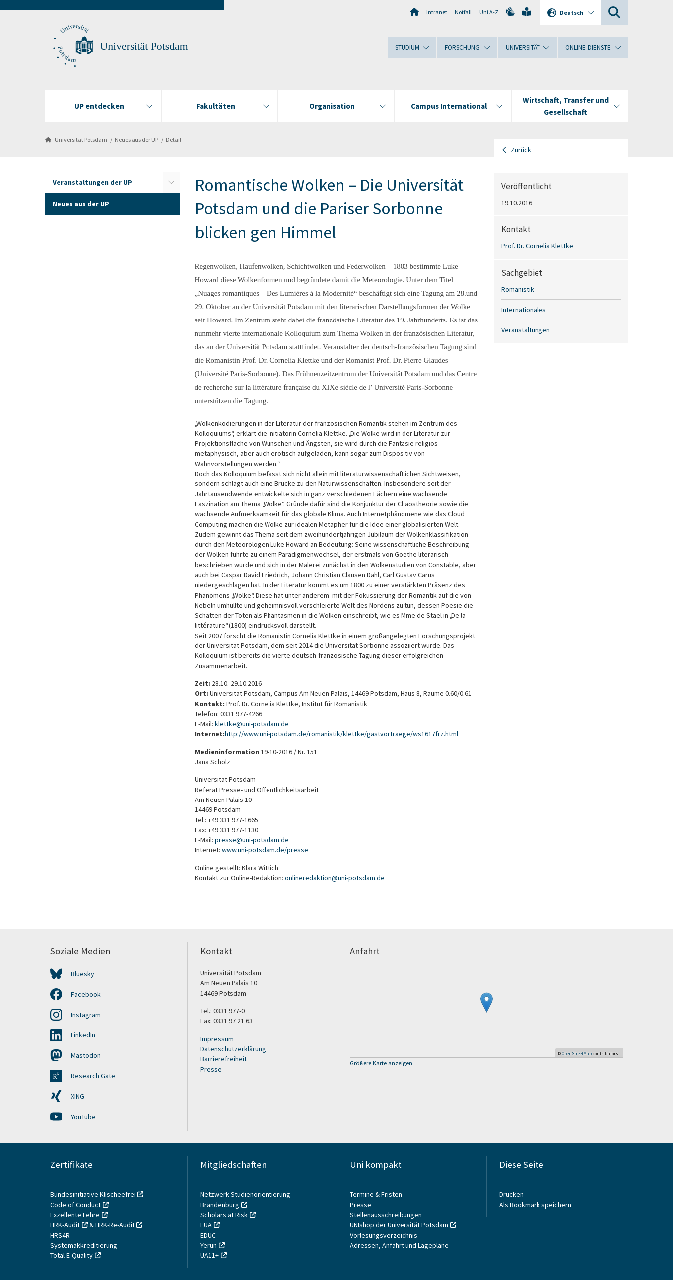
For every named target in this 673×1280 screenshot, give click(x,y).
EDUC (208, 1235)
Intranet (436, 12)
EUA (206, 1224)
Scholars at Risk (224, 1214)
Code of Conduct (75, 1204)
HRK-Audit (65, 1224)
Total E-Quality (71, 1255)
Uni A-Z (488, 12)
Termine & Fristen (377, 1194)
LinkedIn (83, 1034)
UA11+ (209, 1255)
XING (77, 1096)
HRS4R (60, 1235)
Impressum (217, 1038)
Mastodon (86, 1055)
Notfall (463, 12)
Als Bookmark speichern (535, 1204)
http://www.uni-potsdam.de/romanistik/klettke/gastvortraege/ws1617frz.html (341, 733)
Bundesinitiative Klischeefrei (92, 1194)
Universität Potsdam (144, 46)
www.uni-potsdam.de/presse (265, 849)
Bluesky (82, 973)
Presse (211, 1069)
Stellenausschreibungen (386, 1214)
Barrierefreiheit (223, 1058)
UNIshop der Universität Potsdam (399, 1224)
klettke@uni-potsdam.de (252, 723)
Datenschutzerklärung (233, 1048)
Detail (173, 139)
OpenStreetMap (577, 1053)
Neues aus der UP (136, 139)
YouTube (83, 1116)
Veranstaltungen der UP (92, 182)
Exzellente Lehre (75, 1214)
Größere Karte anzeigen (381, 1063)
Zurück (521, 149)
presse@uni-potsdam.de (252, 839)
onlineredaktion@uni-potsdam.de (335, 877)
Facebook (86, 994)
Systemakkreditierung (83, 1245)
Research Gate (93, 1075)
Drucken (511, 1194)
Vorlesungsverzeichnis (384, 1235)
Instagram (86, 1014)
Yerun (208, 1245)
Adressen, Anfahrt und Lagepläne (399, 1245)
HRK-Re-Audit (115, 1224)
